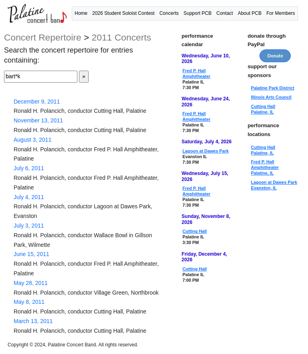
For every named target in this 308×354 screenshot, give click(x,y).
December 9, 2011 (37, 101)
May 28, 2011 (31, 283)
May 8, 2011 (29, 302)
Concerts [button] (168, 13)
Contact (225, 13)
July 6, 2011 (29, 168)
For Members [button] (280, 13)
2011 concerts (121, 37)
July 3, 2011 (29, 225)
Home (81, 13)
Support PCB (197, 13)
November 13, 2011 (38, 120)
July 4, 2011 (29, 197)
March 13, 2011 (33, 321)
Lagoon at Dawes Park (205, 151)
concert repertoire (42, 37)
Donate (275, 56)
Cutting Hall (194, 231)
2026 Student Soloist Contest (123, 13)
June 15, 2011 (31, 254)
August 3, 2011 (32, 139)
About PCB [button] (249, 13)
